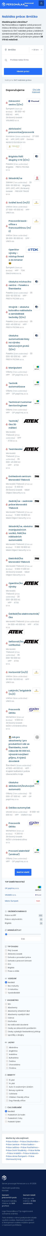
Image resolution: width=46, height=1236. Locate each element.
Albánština (12, 1047)
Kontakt (5, 1190)
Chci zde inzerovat (36, 90)
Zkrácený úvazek (13, 954)
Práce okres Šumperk (16, 1156)
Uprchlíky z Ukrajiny (14, 1035)
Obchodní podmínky (11, 1188)
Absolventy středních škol (17, 1011)
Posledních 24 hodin (15, 1115)
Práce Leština (12, 1147)
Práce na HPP (10, 915)
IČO (8, 964)
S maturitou (11, 989)
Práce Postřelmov (29, 1147)
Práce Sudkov (27, 1144)
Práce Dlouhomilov (29, 1141)
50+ (8, 1004)
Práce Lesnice (12, 1144)
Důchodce (11, 1021)
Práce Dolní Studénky (16, 1150)
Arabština (11, 1054)
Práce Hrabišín (14, 1153)
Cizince (9, 1018)
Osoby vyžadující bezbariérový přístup (22, 1031)
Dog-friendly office (15, 1100)
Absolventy (11, 1007)
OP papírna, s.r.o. (12, 888)
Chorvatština (13, 1064)
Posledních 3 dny (13, 1118)
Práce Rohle (34, 1150)
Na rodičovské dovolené (16, 1024)
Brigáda (8, 923)
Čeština (11, 1061)
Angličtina (11, 1051)
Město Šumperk (11, 901)
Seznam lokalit (29, 1195)
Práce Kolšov (12, 1141)
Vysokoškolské (12, 992)
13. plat (10, 1080)
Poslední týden (12, 1121)
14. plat (10, 1083)
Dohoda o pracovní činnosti (18, 961)
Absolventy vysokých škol (17, 1014)
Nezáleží (10, 982)
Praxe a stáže (12, 971)
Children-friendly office (17, 1097)
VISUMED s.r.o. (10, 895)
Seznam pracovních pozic (9, 1196)
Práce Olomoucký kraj (20, 1158)
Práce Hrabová (30, 1153)
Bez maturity (12, 986)
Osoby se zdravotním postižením (20, 1028)
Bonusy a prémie (14, 1090)
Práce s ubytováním (13, 919)
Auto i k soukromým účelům (19, 1087)
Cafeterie (11, 1093)
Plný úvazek (11, 950)
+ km (35, 50)
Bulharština (12, 1058)
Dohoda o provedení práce (18, 957)
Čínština (11, 1068)
